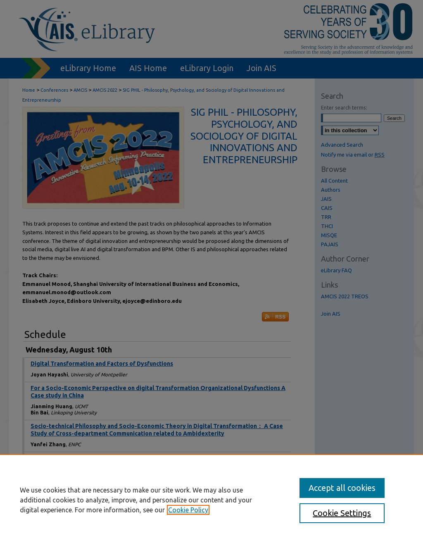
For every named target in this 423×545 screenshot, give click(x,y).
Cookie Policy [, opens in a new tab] (188, 510)
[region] (211, 499)
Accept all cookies (342, 488)
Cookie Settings (342, 513)
